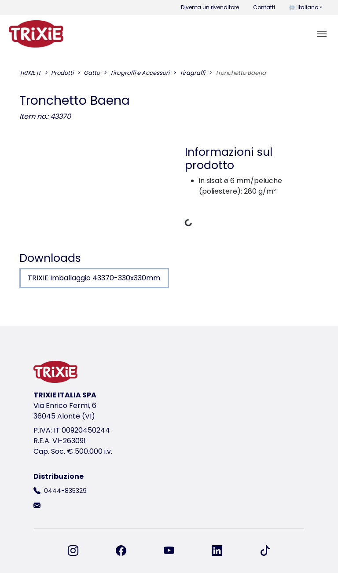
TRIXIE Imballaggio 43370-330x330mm (94, 278)
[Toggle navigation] (321, 33)
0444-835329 (65, 490)
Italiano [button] (303, 7)
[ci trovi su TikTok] (265, 551)
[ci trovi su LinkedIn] (222, 551)
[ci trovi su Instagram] (78, 551)
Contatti (264, 7)
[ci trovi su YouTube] (174, 551)
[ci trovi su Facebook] (126, 551)
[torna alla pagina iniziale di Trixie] (36, 34)
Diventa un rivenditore (210, 7)
